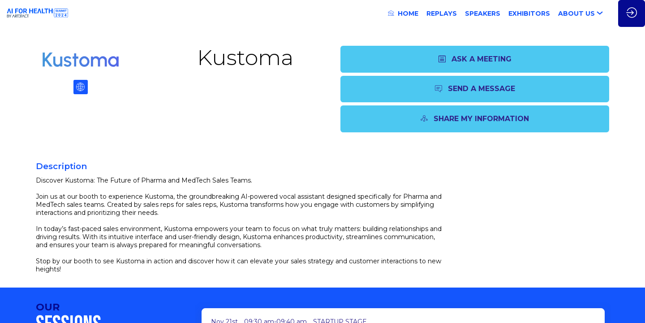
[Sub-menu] (602, 14)
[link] (403, 13)
